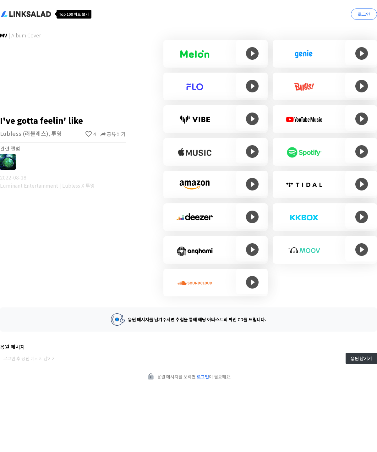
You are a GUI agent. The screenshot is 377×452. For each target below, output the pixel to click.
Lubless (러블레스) (24, 133)
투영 (56, 133)
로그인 (364, 14)
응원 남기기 (361, 358)
